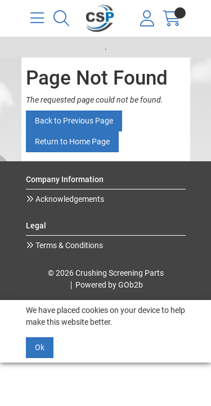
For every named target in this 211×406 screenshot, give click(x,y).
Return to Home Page (72, 141)
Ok (39, 347)
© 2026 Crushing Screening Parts (106, 272)
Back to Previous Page (74, 120)
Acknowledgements (69, 199)
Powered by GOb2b (109, 284)
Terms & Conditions (68, 245)
